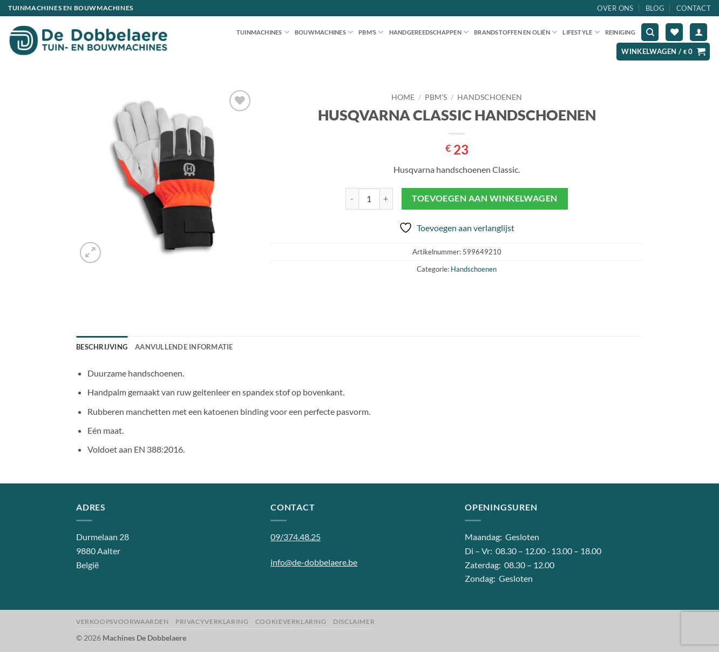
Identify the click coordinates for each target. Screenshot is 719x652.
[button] (698, 32)
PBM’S (371, 32)
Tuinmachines (262, 32)
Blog (655, 8)
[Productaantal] (369, 199)
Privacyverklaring (211, 621)
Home (403, 97)
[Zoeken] (650, 32)
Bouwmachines (324, 32)
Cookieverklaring (291, 621)
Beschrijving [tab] (101, 346)
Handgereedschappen (429, 32)
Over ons (615, 8)
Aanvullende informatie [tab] (184, 346)
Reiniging (620, 32)
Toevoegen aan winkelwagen (485, 198)
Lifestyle (580, 32)
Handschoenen (489, 97)
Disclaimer (354, 621)
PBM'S (436, 97)
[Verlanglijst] (674, 32)
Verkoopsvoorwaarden (122, 621)
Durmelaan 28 (102, 537)
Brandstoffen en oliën (515, 32)
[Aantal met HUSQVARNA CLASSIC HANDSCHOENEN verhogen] (386, 199)
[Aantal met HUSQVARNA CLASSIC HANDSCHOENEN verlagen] (351, 199)
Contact (693, 8)
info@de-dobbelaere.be (313, 562)
